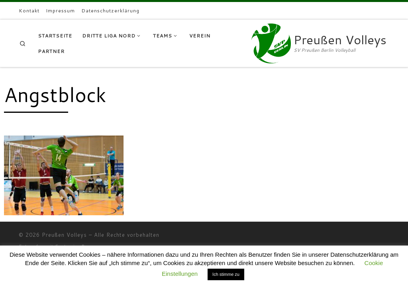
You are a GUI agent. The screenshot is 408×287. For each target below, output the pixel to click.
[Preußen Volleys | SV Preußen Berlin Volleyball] (271, 41)
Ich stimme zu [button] (225, 274)
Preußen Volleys (64, 234)
